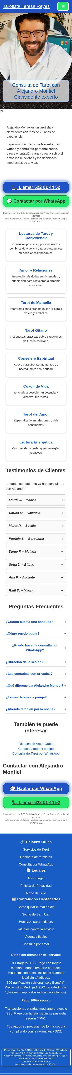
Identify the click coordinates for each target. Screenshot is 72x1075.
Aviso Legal (36, 878)
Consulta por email (36, 944)
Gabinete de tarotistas (36, 857)
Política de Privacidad (36, 886)
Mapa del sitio (36, 893)
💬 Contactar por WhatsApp (36, 201)
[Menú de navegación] (63, 6)
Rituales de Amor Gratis (36, 744)
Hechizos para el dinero (36, 922)
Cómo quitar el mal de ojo (36, 907)
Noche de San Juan (36, 914)
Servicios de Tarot (36, 849)
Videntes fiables (36, 936)
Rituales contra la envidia (36, 929)
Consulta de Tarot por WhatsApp (36, 753)
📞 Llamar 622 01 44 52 (36, 187)
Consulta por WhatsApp (36, 864)
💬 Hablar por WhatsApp (36, 788)
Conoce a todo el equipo (36, 749)
